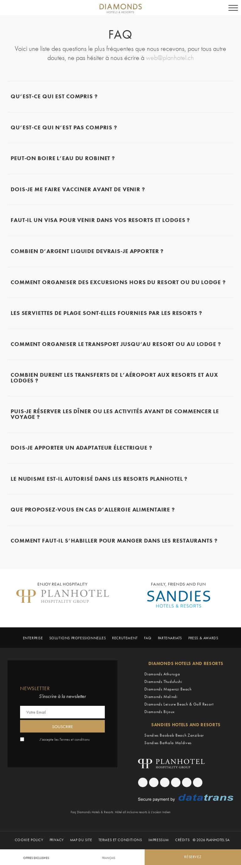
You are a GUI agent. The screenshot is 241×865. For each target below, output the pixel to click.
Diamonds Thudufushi (163, 681)
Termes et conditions (74, 739)
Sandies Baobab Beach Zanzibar (174, 735)
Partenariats (170, 638)
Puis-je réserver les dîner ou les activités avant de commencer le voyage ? (115, 414)
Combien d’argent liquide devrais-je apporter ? (87, 251)
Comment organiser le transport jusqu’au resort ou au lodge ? (116, 344)
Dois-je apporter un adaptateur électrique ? (81, 448)
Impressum (158, 840)
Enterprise (33, 638)
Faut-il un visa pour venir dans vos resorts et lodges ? (100, 221)
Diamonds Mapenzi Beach (167, 689)
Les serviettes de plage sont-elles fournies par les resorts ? (106, 313)
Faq (148, 638)
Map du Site (81, 840)
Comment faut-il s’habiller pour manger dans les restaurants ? (114, 541)
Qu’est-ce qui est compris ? (54, 97)
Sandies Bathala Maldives (168, 743)
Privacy (57, 840)
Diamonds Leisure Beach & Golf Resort (178, 704)
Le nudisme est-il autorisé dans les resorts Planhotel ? (99, 479)
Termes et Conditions (120, 840)
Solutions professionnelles (77, 638)
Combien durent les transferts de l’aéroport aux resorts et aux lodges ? (114, 378)
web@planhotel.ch (170, 57)
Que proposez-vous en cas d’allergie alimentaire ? (93, 510)
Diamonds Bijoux (159, 712)
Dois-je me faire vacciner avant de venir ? (78, 189)
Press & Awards (203, 638)
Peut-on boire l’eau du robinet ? (63, 158)
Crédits (182, 840)
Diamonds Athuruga (162, 674)
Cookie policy (29, 840)
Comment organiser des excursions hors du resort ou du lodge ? (118, 282)
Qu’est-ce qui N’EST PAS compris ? (64, 128)
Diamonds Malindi (160, 697)
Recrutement (125, 638)
